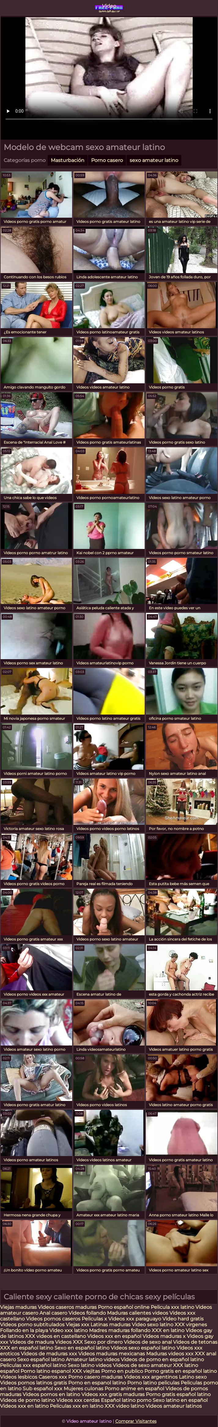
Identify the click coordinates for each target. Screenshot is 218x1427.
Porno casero (107, 160)
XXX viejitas (86, 1371)
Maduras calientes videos (137, 1313)
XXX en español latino (26, 1348)
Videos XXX (69, 1342)
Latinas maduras (111, 1324)
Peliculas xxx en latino (76, 1406)
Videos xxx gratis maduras (113, 1394)
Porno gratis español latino (178, 1394)
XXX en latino (168, 1330)
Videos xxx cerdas (78, 1400)
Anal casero (53, 1313)
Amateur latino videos (93, 1359)
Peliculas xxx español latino (33, 1365)
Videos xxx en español (114, 1336)
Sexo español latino (41, 1359)
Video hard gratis (183, 1319)
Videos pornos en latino (51, 1394)
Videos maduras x (164, 1336)
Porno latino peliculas (153, 1383)
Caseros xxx (53, 1377)
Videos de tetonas (195, 1342)
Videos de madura (31, 1342)
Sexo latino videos (90, 1365)
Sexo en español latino (81, 1348)
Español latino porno (126, 1400)
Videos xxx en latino (24, 1406)
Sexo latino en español (180, 1400)
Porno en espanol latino (97, 1383)
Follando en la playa (24, 1330)
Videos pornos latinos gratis (33, 1383)
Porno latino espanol (45, 1371)
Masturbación (67, 160)
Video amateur (109, 7)
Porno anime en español (134, 1388)
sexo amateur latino (154, 160)
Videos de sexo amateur (142, 1365)
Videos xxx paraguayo (135, 1319)
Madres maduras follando (120, 1330)
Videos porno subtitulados (32, 1324)
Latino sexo (193, 1377)
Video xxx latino (68, 1330)
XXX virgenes (191, 1324)
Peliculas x (94, 1319)
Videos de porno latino (27, 1400)
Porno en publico (122, 1371)
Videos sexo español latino (143, 1348)
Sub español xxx (43, 1388)
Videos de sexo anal (148, 1342)
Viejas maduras (18, 1307)
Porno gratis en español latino (180, 1371)
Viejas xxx (77, 1324)
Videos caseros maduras (67, 1307)
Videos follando (87, 1313)
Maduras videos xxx (170, 1354)
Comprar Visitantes (136, 1421)
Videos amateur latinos (174, 1406)
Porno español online (124, 1307)
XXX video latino (124, 1406)
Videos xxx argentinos (151, 1377)
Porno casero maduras (95, 1377)
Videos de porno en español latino (162, 1359)
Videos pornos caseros (53, 1319)
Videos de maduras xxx (49, 1354)
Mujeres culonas (83, 1388)
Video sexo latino (152, 1324)
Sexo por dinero (104, 1342)
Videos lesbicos (18, 1377)
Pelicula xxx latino (172, 1307)
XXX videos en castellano (56, 1336)
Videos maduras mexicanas (112, 1354)
